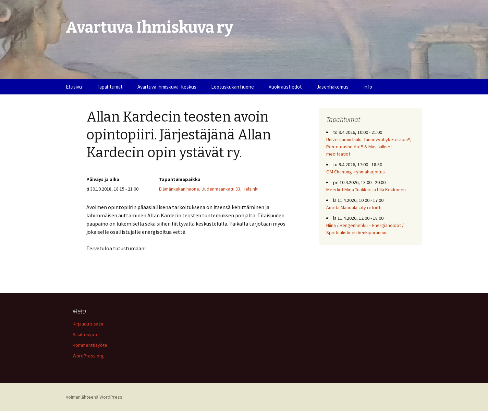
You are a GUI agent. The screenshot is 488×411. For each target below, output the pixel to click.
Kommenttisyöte (90, 345)
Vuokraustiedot (285, 86)
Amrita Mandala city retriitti (353, 207)
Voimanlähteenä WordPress (94, 397)
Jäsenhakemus (333, 86)
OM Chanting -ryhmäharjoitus (355, 172)
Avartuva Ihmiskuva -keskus (166, 86)
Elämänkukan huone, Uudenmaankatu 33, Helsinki (208, 189)
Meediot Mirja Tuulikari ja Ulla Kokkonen (366, 189)
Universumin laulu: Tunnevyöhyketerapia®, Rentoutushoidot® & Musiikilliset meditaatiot (369, 146)
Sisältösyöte (86, 334)
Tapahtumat (110, 86)
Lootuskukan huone (232, 86)
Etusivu (74, 86)
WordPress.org (88, 356)
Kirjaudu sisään (88, 324)
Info (367, 86)
